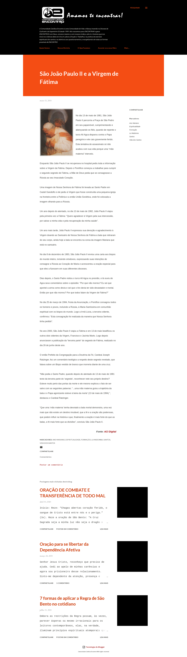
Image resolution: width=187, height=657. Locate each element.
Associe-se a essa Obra (107, 48)
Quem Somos (44, 48)
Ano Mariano (134, 123)
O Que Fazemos (84, 48)
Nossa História (64, 48)
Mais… (126, 48)
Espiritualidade (134, 126)
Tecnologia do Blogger (93, 647)
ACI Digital (110, 431)
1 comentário (62, 583)
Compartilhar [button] (136, 110)
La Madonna (134, 133)
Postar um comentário (51, 465)
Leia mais (104, 529)
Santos (132, 137)
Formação (133, 130)
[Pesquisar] (135, 7)
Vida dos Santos (135, 140)
